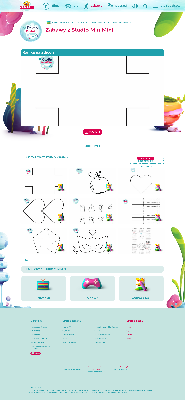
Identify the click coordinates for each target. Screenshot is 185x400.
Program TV (66, 322)
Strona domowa (61, 22)
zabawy (79, 22)
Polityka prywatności (102, 330)
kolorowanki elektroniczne (131, 158)
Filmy (128, 322)
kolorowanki (104, 158)
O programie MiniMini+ (39, 322)
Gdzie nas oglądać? (37, 326)
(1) (43, 284)
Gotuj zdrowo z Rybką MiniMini (106, 322)
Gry (127, 326)
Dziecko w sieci (68, 330)
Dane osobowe (100, 334)
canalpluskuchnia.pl (120, 362)
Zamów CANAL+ (100, 337)
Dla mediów (35, 330)
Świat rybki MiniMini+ (70, 337)
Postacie (129, 334)
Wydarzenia (66, 326)
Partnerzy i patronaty (38, 334)
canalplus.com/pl (72, 362)
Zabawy (129, 330)
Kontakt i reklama (37, 337)
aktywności (157, 158)
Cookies (97, 326)
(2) (92, 284)
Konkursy (65, 334)
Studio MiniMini (97, 22)
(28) (141, 284)
